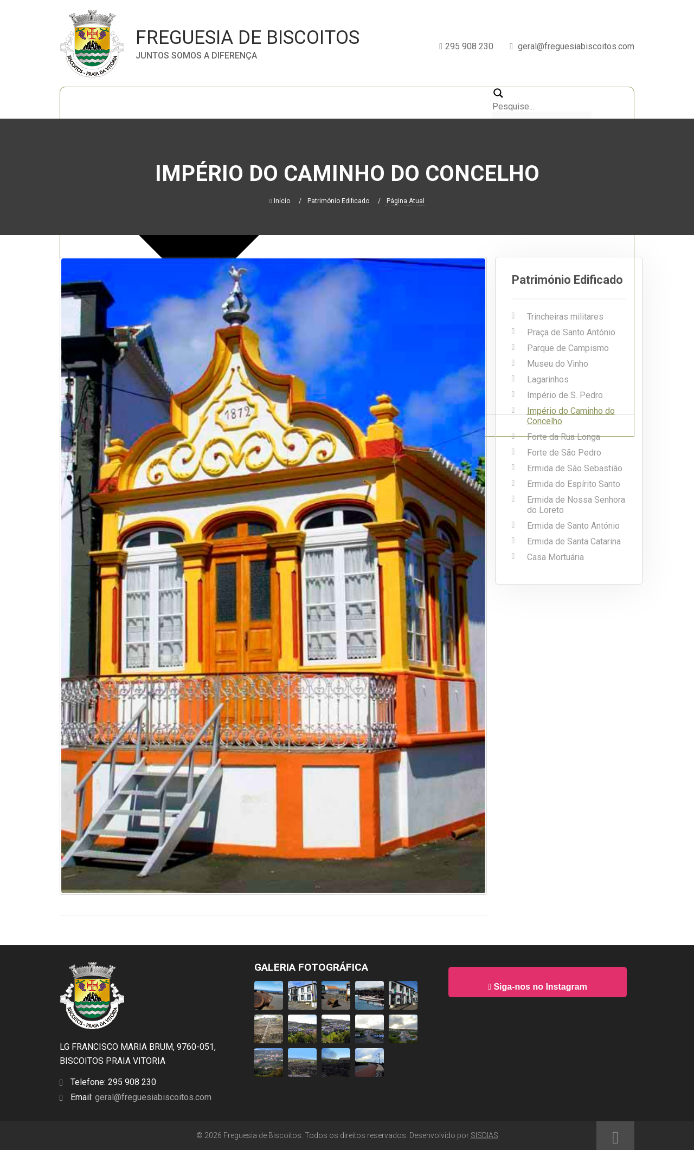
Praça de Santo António (571, 332)
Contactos (458, 102)
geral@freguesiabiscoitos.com (152, 1097)
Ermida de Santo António (573, 526)
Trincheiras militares (565, 316)
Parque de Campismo (568, 348)
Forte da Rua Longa (563, 437)
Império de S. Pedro (565, 395)
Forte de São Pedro (564, 452)
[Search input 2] (542, 106)
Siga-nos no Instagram (537, 986)
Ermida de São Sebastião (574, 468)
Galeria (303, 102)
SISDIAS (484, 1135)
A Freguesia (136, 102)
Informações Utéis (377, 102)
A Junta (196, 102)
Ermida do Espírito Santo (573, 484)
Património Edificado (338, 201)
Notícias (250, 102)
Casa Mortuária (555, 557)
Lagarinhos (548, 379)
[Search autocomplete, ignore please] (542, 117)
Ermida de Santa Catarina (574, 541)
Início (81, 102)
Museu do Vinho (557, 364)
